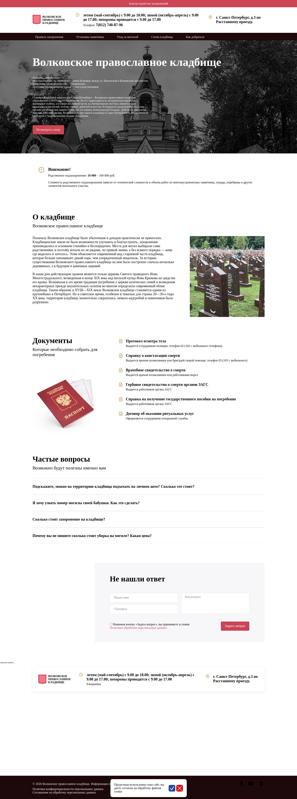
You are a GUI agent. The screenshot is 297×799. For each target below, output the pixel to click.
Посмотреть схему (48, 129)
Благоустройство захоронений (148, 3)
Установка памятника (90, 37)
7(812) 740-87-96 (109, 25)
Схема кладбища (162, 37)
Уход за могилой (127, 37)
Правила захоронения (49, 37)
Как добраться (195, 37)
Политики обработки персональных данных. (139, 627)
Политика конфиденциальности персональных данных (68, 789)
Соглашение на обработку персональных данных (64, 792)
